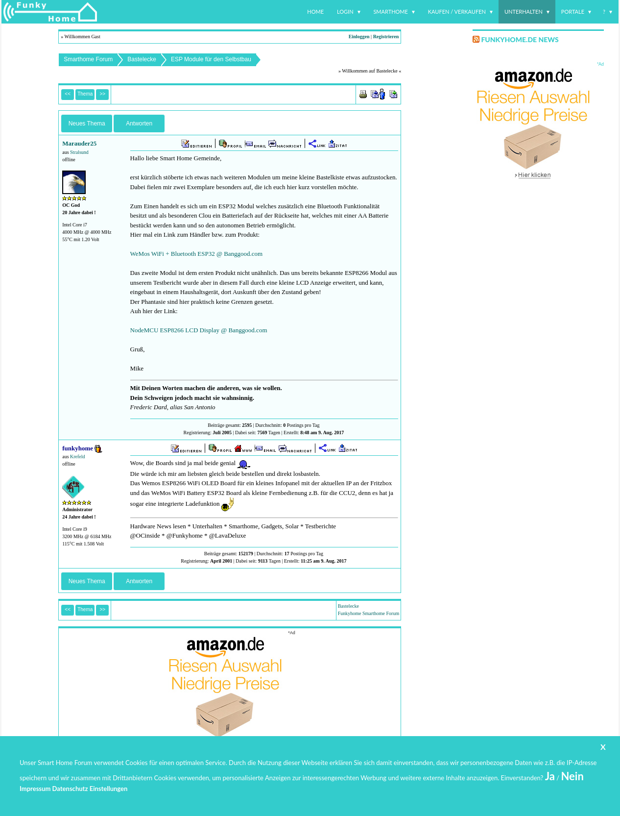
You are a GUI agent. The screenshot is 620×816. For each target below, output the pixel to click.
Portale (572, 11)
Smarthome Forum (88, 59)
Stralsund (79, 152)
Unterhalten (523, 11)
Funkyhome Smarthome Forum (369, 613)
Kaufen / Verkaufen (457, 11)
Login (345, 11)
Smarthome (390, 11)
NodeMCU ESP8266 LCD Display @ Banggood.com (198, 330)
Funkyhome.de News (519, 39)
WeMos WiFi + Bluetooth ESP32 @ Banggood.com (196, 253)
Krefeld (77, 456)
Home (315, 11)
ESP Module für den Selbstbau (211, 59)
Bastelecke (141, 59)
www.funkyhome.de (316, 789)
